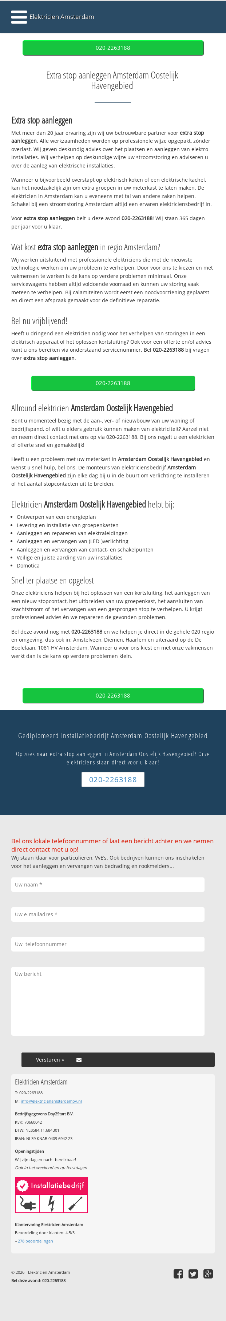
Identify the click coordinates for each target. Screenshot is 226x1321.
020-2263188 (113, 48)
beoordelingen (35, 1241)
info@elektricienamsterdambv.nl (51, 1101)
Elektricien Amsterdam (61, 16)
